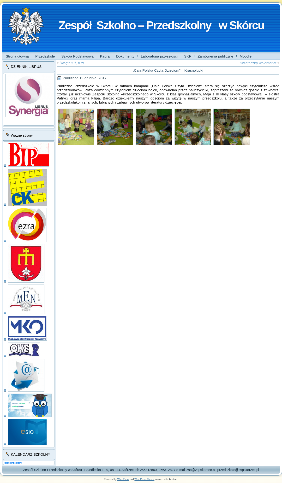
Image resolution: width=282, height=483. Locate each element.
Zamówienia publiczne (215, 56)
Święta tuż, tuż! (72, 63)
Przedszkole (45, 56)
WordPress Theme (144, 479)
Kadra (105, 56)
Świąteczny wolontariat (258, 63)
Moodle (246, 56)
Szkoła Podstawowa (77, 56)
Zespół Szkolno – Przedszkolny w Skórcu (161, 25)
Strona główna (17, 56)
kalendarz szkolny (13, 463)
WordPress (123, 479)
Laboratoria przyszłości (159, 56)
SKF (187, 56)
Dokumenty (125, 56)
